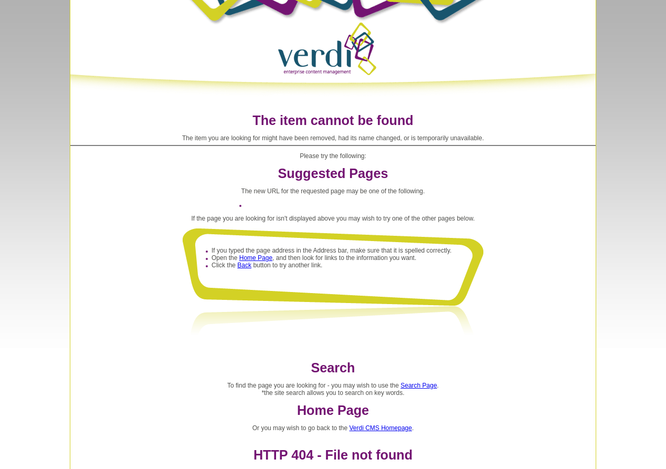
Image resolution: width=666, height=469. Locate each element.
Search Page (418, 385)
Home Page (255, 258)
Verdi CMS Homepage (381, 428)
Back (244, 265)
